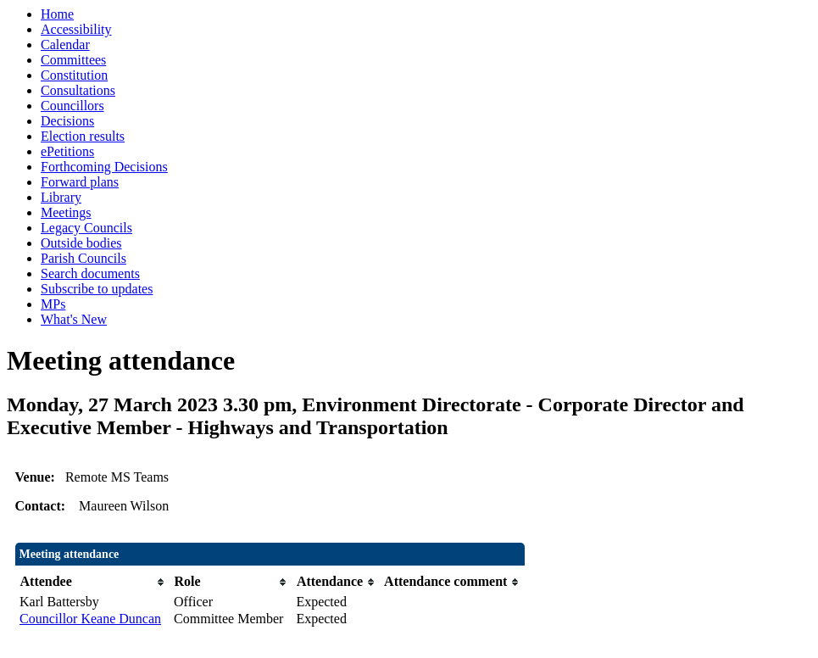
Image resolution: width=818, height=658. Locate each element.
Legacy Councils (86, 227)
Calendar (65, 44)
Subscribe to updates (97, 289)
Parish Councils (83, 258)
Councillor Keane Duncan (90, 618)
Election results (83, 136)
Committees (73, 60)
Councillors (72, 105)
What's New (74, 319)
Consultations (78, 90)
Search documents (90, 273)
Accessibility (76, 29)
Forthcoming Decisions (104, 166)
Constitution (74, 75)
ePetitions (67, 151)
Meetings (66, 212)
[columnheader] (92, 582)
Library (61, 197)
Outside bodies (81, 243)
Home (57, 14)
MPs (53, 304)
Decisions (67, 121)
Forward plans (80, 182)
